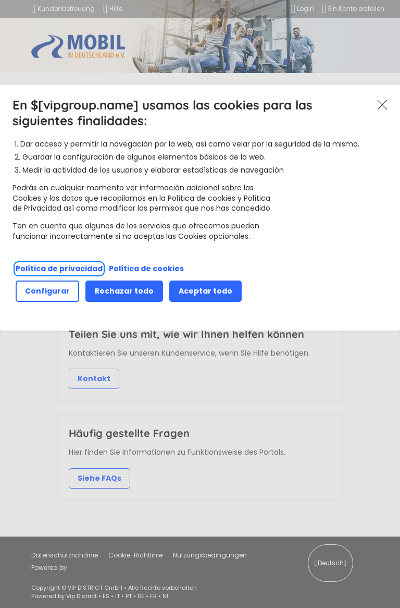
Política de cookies (146, 268)
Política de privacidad (59, 268)
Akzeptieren (382, 105)
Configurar (47, 291)
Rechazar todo (124, 291)
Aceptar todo (205, 291)
